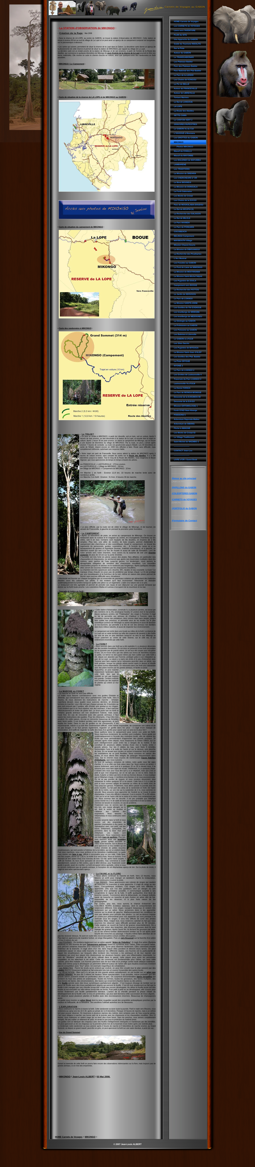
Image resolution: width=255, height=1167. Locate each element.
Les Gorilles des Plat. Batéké (187, 357)
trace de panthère (109, 837)
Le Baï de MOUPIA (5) (184, 209)
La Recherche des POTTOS (186, 290)
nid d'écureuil (127, 938)
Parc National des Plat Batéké (187, 71)
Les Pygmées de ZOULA (185, 281)
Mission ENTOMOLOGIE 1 (186, 406)
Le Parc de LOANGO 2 (184, 370)
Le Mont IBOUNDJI (182, 182)
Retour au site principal (184, 478)
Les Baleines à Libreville (185, 334)
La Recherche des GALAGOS (187, 214)
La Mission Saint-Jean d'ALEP (187, 352)
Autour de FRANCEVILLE (185, 88)
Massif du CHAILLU (183, 151)
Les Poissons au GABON (185, 330)
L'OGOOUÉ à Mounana (184, 133)
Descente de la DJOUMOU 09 (187, 397)
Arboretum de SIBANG (184, 424)
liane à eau (77, 854)
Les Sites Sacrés (181, 343)
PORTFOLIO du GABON (184, 508)
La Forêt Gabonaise (183, 191)
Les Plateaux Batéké (183, 62)
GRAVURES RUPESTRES (185, 124)
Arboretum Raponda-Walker (186, 419)
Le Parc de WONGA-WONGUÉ (187, 392)
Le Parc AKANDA (182, 223)
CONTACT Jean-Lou (183, 450)
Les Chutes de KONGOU (185, 79)
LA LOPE (178, 106)
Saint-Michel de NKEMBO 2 (186, 442)
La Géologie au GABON (185, 321)
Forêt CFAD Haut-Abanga (185, 410)
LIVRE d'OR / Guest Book (185, 459)
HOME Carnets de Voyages (186, 21)
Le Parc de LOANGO (183, 299)
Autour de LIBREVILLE (184, 93)
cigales (61, 970)
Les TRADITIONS (182, 169)
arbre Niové (85, 1000)
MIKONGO (178, 142)
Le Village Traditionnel (184, 437)
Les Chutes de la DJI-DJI (185, 200)
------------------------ (181, 446)
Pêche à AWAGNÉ (182, 428)
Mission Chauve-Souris (184, 245)
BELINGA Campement (184, 236)
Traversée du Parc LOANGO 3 (187, 379)
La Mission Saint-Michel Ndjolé (188, 276)
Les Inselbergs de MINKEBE (187, 312)
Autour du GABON (182, 53)
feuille (65, 983)
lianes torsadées (144, 977)
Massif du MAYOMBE (183, 155)
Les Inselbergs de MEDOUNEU (188, 316)
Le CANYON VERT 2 (183, 120)
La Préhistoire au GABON (185, 325)
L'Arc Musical (180, 258)
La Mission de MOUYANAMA (187, 272)
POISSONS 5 (180, 415)
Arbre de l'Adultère (121, 942)
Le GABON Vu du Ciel (184, 129)
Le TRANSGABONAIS (184, 57)
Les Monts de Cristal (183, 196)
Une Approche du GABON (186, 39)
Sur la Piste (179, 48)
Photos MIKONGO (185, 147)
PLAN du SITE (180, 35)
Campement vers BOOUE (185, 285)
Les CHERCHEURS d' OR (185, 178)
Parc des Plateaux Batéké (185, 66)
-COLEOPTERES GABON (184, 493)
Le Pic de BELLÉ (181, 84)
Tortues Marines (181, 97)
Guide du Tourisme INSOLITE (187, 44)
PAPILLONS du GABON (184, 487)
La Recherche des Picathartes (187, 254)
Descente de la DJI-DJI (184, 401)
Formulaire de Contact (184, 520)
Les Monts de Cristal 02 (185, 433)
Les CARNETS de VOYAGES (187, 26)
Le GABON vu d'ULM (183, 339)
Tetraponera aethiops (97, 944)
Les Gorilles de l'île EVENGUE (187, 307)
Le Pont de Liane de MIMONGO (188, 267)
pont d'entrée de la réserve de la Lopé (123, 53)
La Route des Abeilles (184, 111)
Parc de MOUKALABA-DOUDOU (188, 205)
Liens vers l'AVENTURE (185, 30)
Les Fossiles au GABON (185, 263)
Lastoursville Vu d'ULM (184, 383)
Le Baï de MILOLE (182, 218)
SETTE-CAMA (180, 115)
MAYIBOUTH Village (183, 240)
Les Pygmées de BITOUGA (186, 348)
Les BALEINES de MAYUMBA (187, 160)
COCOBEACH (180, 231)
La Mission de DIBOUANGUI (187, 249)
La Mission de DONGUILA (186, 187)
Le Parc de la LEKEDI (183, 75)
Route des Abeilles (137, 456)
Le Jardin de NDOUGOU (185, 294)
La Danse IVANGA (182, 388)
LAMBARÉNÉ (180, 164)
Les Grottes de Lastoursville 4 (187, 375)
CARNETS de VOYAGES (184, 499)
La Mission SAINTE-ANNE (186, 303)
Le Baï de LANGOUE (183, 102)
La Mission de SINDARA (185, 173)
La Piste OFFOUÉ (182, 361)
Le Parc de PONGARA (184, 227)
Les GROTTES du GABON (186, 138)
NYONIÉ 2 (178, 366)
